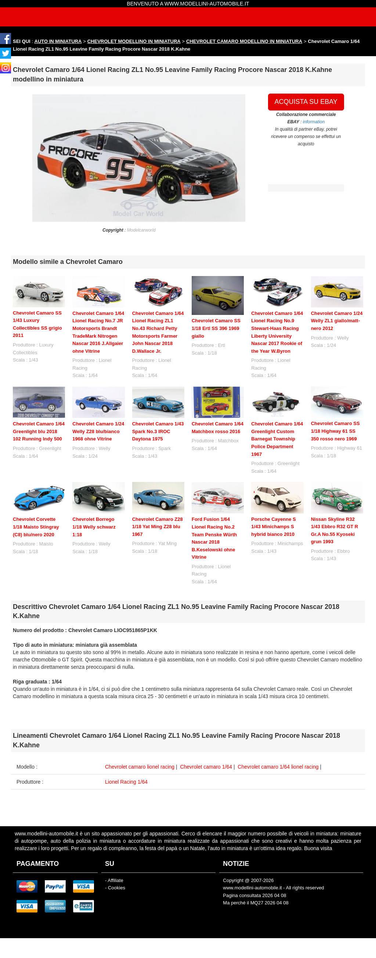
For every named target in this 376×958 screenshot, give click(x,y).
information (314, 121)
